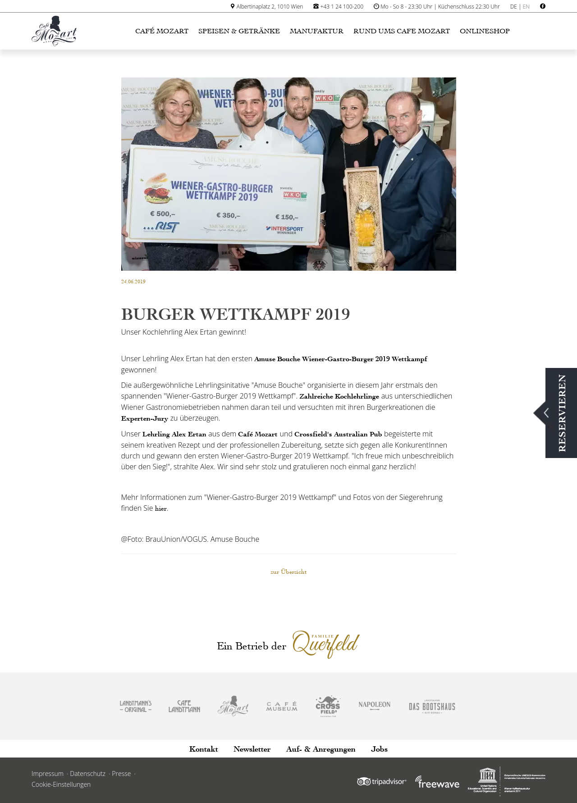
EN (526, 6)
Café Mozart (161, 31)
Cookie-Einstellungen (61, 784)
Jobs (379, 748)
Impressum (48, 773)
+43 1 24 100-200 (342, 6)
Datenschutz (87, 773)
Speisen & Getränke (239, 31)
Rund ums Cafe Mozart (401, 31)
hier (161, 508)
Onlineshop (485, 31)
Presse (121, 773)
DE (513, 6)
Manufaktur (316, 31)
